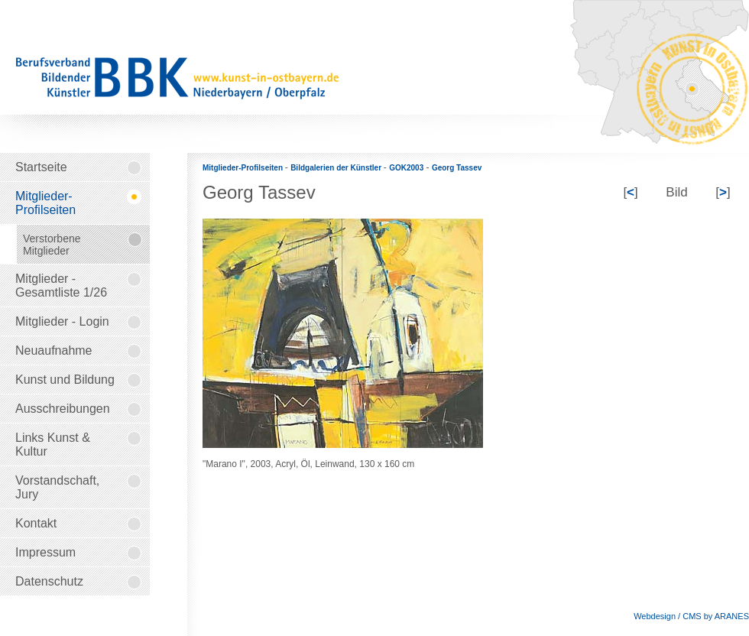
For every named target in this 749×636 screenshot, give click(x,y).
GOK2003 (406, 168)
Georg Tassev (456, 168)
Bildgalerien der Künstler (337, 168)
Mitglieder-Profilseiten (244, 168)
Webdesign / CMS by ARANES (691, 616)
